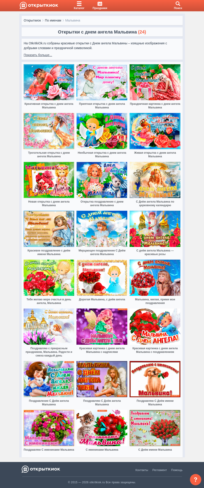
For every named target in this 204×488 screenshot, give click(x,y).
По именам (53, 20)
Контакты (141, 470)
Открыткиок (32, 20)
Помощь (176, 470)
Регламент (159, 470)
